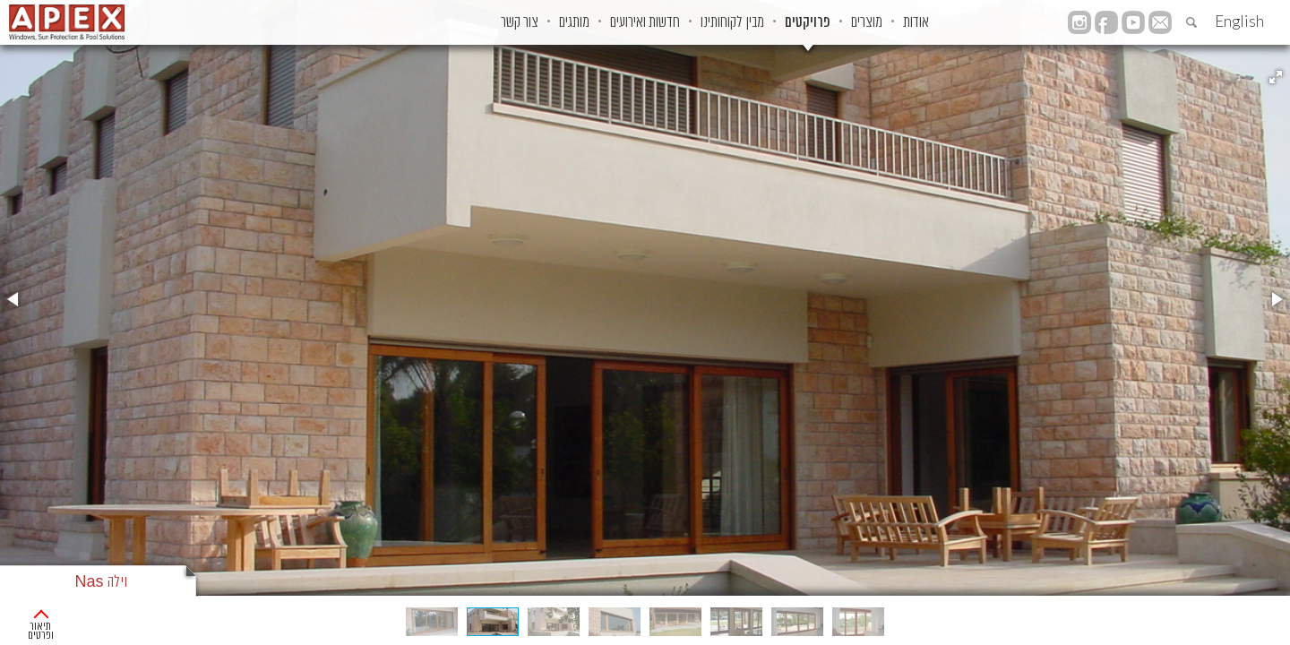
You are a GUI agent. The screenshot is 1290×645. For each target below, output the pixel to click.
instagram (1079, 22)
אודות (910, 22)
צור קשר (406, 22)
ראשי (1265, 618)
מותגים (478, 22)
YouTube (1133, 22)
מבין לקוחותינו (672, 22)
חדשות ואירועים (567, 22)
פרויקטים (765, 22)
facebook (1106, 22)
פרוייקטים (1212, 618)
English (1239, 21)
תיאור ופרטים (66, 618)
